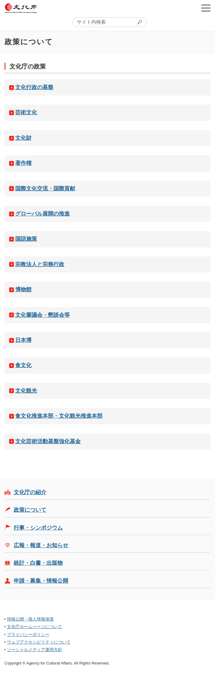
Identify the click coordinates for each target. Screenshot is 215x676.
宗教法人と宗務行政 (39, 264)
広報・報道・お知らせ (41, 545)
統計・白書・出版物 (38, 563)
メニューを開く (206, 8)
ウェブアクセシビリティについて (39, 642)
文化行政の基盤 (34, 87)
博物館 (23, 289)
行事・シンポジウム (38, 528)
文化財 (23, 138)
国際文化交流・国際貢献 (45, 189)
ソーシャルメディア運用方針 (34, 649)
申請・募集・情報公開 (41, 581)
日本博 (23, 340)
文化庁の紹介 (30, 492)
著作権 (23, 163)
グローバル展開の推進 (42, 214)
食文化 (23, 365)
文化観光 (26, 391)
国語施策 (26, 239)
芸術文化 (26, 112)
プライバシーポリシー (28, 634)
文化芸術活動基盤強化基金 (48, 441)
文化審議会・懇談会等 (42, 315)
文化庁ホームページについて (34, 626)
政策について (30, 510)
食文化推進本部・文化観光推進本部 (58, 416)
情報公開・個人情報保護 (30, 619)
